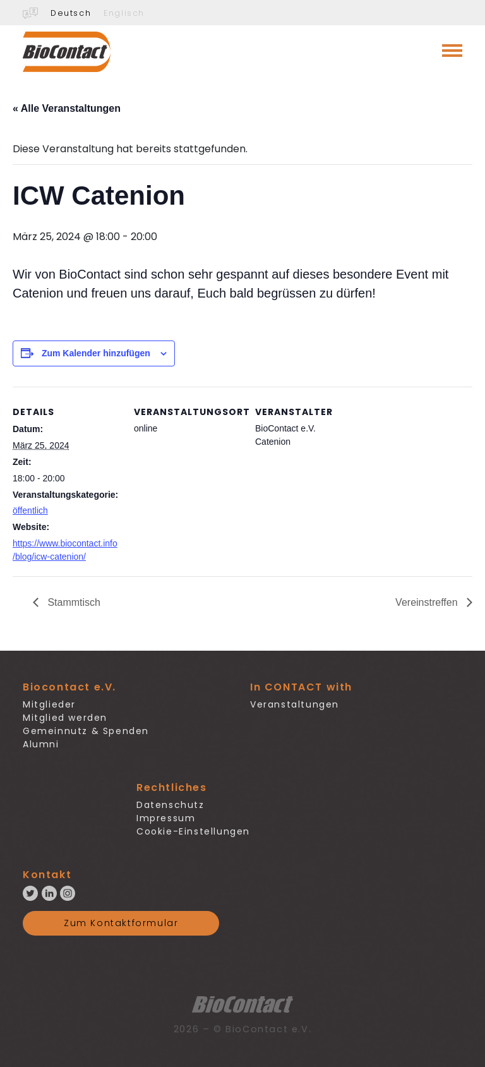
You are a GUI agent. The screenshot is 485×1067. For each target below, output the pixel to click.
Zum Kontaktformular (121, 923)
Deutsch (71, 13)
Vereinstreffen (427, 602)
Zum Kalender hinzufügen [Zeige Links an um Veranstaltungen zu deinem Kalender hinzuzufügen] (96, 353)
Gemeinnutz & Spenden (86, 731)
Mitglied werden (65, 717)
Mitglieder (49, 704)
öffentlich (30, 510)
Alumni (41, 744)
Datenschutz (170, 805)
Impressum (165, 818)
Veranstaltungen (294, 704)
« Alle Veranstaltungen (67, 108)
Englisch (124, 13)
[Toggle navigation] (452, 50)
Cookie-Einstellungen (193, 831)
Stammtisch (72, 602)
